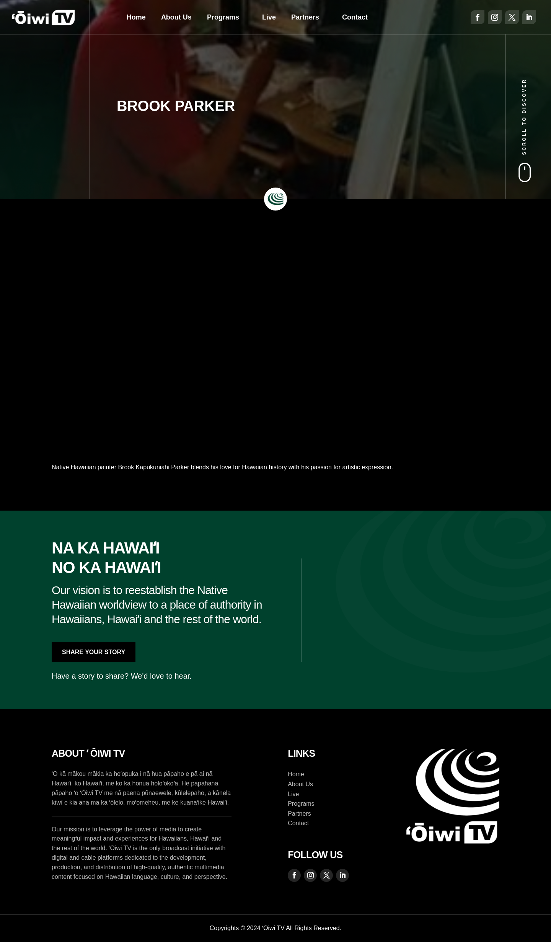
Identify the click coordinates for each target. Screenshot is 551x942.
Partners (305, 17)
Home (136, 17)
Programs (223, 17)
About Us (176, 17)
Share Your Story (93, 652)
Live (269, 17)
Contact (355, 17)
